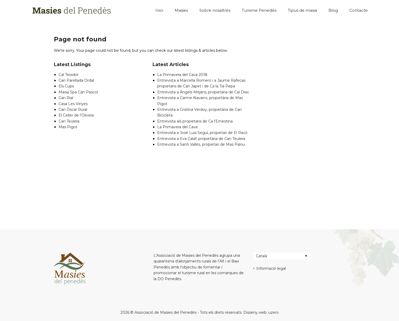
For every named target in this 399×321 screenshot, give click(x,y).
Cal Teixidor (69, 74)
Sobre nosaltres (214, 10)
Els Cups (66, 86)
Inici (159, 10)
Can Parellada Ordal (76, 80)
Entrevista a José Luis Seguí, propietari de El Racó (202, 132)
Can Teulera (69, 121)
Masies (181, 10)
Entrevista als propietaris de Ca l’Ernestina (195, 121)
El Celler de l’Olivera (76, 115)
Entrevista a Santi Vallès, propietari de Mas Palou (201, 144)
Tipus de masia (302, 10)
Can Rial (66, 97)
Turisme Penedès (259, 10)
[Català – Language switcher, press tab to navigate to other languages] (281, 256)
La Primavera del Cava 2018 (182, 74)
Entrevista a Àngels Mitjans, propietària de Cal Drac (203, 92)
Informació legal (271, 268)
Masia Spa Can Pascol (78, 92)
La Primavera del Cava (177, 127)
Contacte (358, 10)
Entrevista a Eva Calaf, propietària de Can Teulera (201, 138)
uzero (273, 312)
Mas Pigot (68, 127)
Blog (333, 10)
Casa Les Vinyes (73, 103)
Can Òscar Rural (73, 109)
